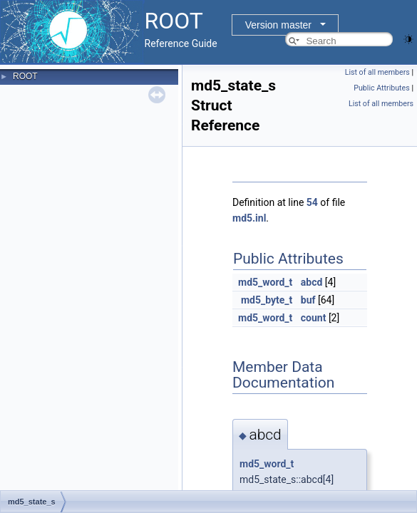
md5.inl (249, 218)
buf (308, 300)
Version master (278, 25)
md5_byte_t (266, 300)
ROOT (25, 76)
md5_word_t (265, 282)
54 (312, 202)
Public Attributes (382, 88)
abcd (312, 282)
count (313, 317)
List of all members (377, 72)
